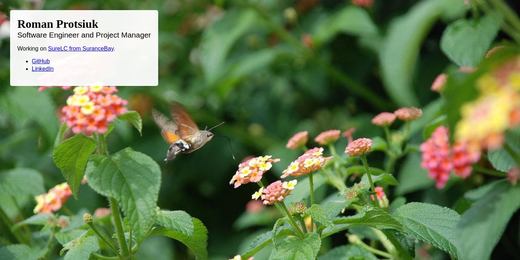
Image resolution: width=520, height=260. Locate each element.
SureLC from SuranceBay (80, 49)
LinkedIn (43, 69)
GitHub (41, 61)
